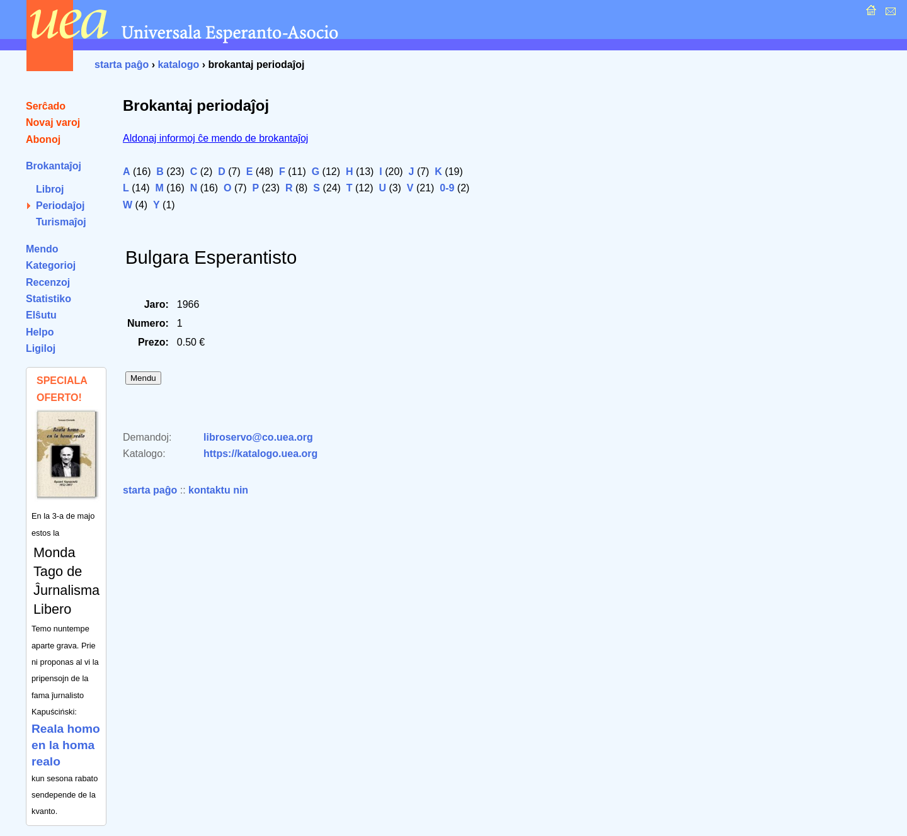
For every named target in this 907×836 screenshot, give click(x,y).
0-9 (447, 188)
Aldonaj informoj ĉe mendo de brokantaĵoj (215, 138)
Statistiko (48, 298)
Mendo (42, 249)
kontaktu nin (218, 490)
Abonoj (43, 139)
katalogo (178, 64)
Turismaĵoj (61, 222)
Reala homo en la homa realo (65, 745)
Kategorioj (51, 265)
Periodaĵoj (60, 205)
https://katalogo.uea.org (260, 453)
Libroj (50, 189)
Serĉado (46, 106)
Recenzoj (48, 282)
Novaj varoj (53, 122)
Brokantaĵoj (53, 166)
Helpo (40, 332)
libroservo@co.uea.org (258, 437)
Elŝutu (41, 315)
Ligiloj (40, 348)
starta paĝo (121, 64)
